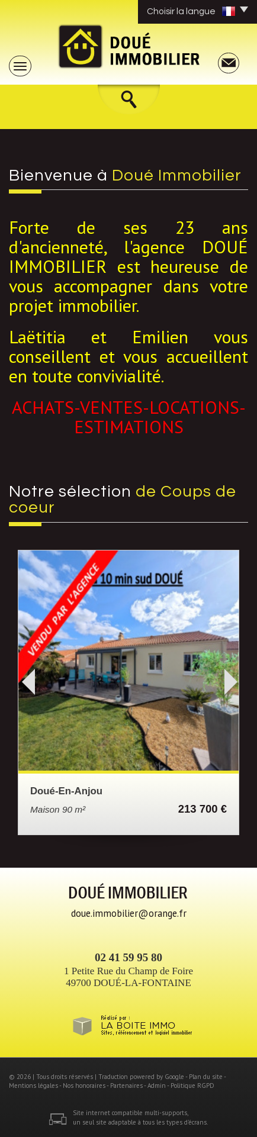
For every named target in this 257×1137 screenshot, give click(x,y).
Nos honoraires (84, 1085)
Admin (156, 1085)
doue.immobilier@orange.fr (129, 913)
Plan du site (206, 1076)
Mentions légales (33, 1085)
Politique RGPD (192, 1085)
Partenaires (126, 1085)
